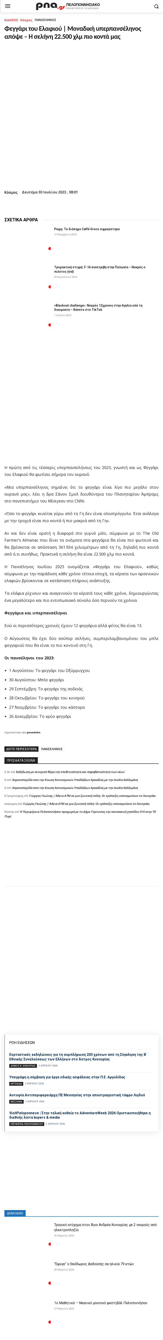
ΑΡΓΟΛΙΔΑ (16, 1083)
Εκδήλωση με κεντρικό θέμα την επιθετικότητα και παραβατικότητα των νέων (70, 772)
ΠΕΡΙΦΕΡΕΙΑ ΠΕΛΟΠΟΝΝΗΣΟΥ (27, 1124)
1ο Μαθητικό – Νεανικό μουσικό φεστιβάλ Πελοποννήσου (100, 1303)
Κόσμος (26, 20)
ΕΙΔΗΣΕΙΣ (11, 20)
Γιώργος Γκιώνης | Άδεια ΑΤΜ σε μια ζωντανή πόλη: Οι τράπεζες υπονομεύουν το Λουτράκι (92, 796)
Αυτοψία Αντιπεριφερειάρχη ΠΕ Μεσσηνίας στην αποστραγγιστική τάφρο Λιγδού (77, 1095)
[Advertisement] (81, 857)
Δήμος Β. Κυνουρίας (23, 1065)
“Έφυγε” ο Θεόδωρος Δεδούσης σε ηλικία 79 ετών (94, 1264)
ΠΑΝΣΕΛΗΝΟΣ (45, 20)
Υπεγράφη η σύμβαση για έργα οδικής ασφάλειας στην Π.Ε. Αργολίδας (67, 1077)
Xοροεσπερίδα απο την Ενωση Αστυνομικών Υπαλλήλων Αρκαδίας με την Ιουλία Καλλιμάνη (75, 780)
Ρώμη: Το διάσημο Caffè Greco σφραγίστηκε (87, 229)
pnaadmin (33, 732)
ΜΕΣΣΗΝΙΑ (16, 1101)
